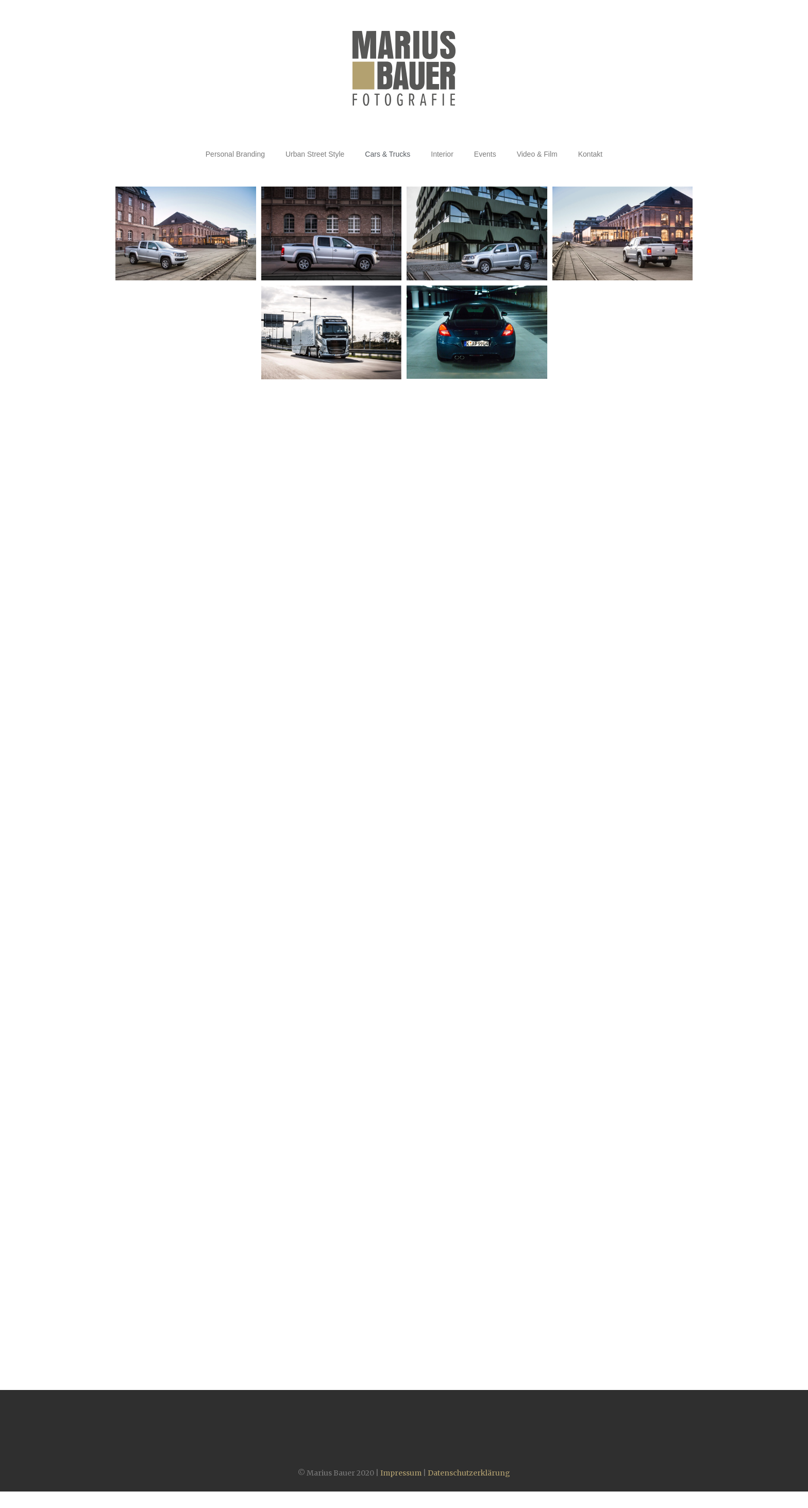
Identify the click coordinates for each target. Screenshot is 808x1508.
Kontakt (590, 154)
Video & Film (537, 154)
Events (485, 154)
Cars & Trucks (387, 154)
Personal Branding (235, 154)
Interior (442, 154)
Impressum (401, 1473)
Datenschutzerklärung (469, 1473)
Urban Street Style (314, 154)
